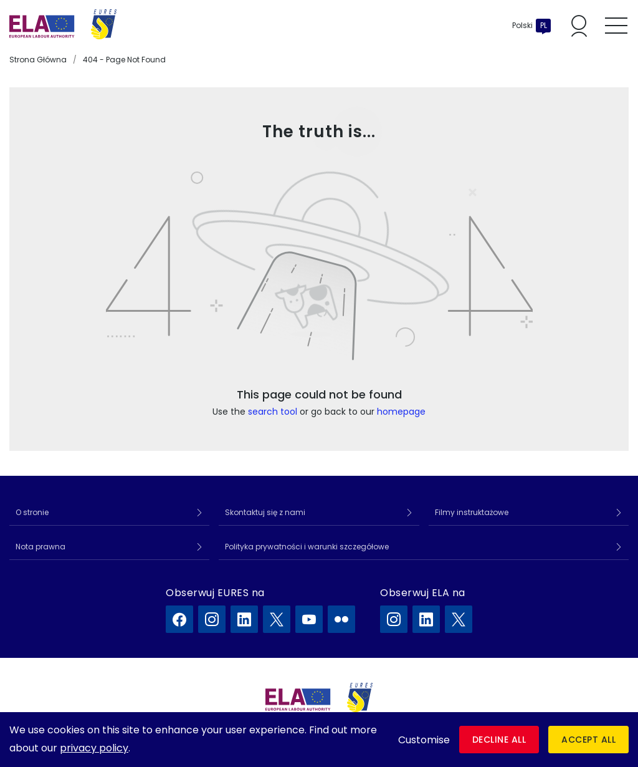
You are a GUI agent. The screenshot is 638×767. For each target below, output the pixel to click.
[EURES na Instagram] (212, 619)
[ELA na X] (458, 619)
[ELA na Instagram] (393, 619)
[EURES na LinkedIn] (244, 619)
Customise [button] (424, 740)
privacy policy (94, 748)
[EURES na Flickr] (341, 619)
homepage (401, 411)
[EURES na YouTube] (309, 619)
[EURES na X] (276, 619)
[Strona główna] (63, 25)
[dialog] (319, 739)
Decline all (499, 739)
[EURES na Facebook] (179, 619)
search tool (272, 411)
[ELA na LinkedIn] (426, 619)
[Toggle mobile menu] (616, 25)
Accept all (588, 739)
